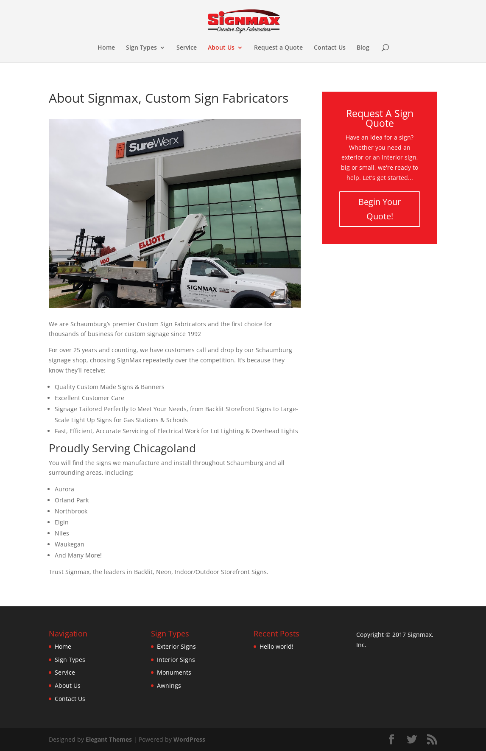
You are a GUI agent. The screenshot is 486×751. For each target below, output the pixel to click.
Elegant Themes (109, 739)
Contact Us (330, 48)
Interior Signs (176, 660)
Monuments (174, 672)
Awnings (169, 685)
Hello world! (276, 646)
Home (106, 48)
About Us (221, 48)
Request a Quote (278, 48)
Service (186, 48)
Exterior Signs (176, 646)
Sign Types (141, 48)
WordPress (189, 739)
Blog (363, 48)
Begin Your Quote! (379, 209)
